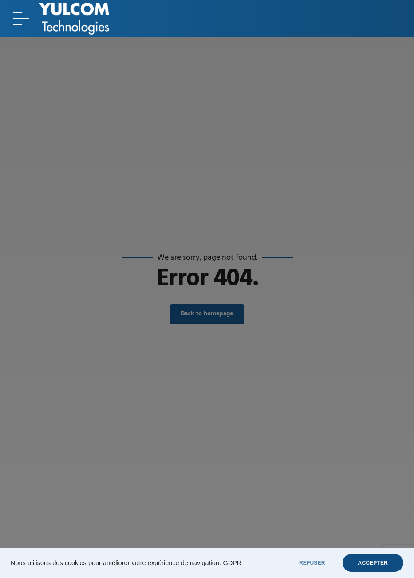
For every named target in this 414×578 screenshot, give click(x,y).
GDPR (232, 562)
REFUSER (312, 563)
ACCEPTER (373, 563)
